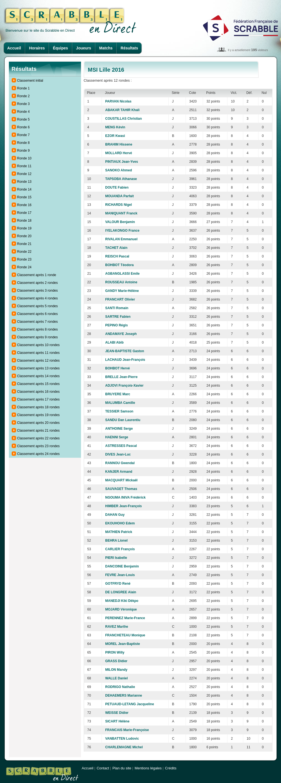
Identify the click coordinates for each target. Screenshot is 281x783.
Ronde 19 (24, 228)
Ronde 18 (24, 220)
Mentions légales (148, 768)
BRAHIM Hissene (118, 144)
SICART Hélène (117, 721)
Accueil (14, 48)
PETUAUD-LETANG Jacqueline (129, 704)
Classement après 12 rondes (38, 360)
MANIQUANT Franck (121, 213)
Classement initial (30, 80)
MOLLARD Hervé (118, 153)
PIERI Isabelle (116, 558)
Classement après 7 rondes (37, 322)
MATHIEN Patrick (118, 532)
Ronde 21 (24, 244)
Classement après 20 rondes (38, 423)
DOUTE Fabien (116, 187)
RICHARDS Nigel (118, 205)
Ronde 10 (24, 158)
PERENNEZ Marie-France (125, 618)
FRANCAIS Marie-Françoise (127, 730)
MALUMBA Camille (120, 403)
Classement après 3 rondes (37, 290)
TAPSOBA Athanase (121, 179)
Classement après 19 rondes (38, 415)
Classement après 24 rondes (38, 454)
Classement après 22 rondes (38, 438)
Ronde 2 (23, 96)
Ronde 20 (24, 236)
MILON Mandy (116, 670)
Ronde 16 (24, 205)
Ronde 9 (23, 150)
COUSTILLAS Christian (123, 119)
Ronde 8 (23, 143)
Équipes (60, 48)
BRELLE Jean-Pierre (121, 377)
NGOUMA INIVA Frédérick (125, 497)
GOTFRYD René (117, 584)
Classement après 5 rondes (37, 306)
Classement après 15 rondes (38, 384)
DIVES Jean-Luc (118, 454)
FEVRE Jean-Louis (120, 575)
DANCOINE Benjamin (122, 566)
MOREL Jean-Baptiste (122, 644)
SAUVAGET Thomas (121, 489)
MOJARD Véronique (121, 609)
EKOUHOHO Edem (120, 523)
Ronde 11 (24, 166)
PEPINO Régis (116, 325)
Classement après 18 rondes (38, 407)
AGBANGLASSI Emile (122, 274)
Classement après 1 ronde (36, 275)
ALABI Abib (114, 342)
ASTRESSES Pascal (121, 446)
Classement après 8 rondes (37, 329)
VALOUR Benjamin (120, 222)
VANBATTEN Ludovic (122, 739)
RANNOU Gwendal (120, 463)
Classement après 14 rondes (38, 376)
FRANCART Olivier (120, 299)
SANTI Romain (116, 308)
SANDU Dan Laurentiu (122, 420)
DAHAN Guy (115, 515)
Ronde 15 (24, 197)
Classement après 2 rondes (37, 283)
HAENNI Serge (116, 437)
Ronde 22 (24, 252)
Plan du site (121, 768)
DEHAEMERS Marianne (123, 695)
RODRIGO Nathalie (120, 687)
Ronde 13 (24, 182)
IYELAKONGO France (122, 230)
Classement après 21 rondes (38, 430)
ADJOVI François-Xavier (124, 385)
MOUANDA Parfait (119, 196)
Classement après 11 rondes (38, 353)
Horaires (37, 48)
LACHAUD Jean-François (125, 360)
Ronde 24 (24, 267)
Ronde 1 (23, 88)
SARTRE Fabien (117, 317)
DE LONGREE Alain (120, 592)
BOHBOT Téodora (119, 265)
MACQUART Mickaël (121, 480)
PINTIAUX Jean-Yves (121, 162)
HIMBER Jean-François (123, 506)
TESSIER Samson (119, 411)
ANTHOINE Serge (119, 429)
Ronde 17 (24, 213)
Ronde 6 (23, 127)
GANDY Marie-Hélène (122, 291)
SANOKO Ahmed (118, 170)
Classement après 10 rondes (38, 345)
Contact (103, 768)
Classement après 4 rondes (37, 298)
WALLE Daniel (116, 678)
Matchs (106, 48)
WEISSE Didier (116, 713)
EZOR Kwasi (115, 136)
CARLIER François (120, 549)
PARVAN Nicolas (118, 101)
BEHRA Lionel (116, 540)
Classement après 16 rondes (38, 392)
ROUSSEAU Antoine (121, 282)
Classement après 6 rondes (37, 314)
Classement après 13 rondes (38, 368)
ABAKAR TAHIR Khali (122, 110)
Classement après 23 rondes (38, 446)
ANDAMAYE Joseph (121, 334)
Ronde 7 (23, 135)
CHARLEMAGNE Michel (124, 747)
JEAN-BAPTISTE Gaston (124, 351)
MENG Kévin (115, 127)
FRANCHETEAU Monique (125, 635)
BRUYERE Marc (117, 394)
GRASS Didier (116, 661)
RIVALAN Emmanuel (121, 239)
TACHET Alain (116, 248)
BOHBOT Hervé (117, 368)
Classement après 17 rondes (38, 399)
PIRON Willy (114, 652)
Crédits (170, 768)
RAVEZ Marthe (116, 627)
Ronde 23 (24, 259)
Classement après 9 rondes (37, 337)
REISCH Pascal (117, 256)
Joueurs (83, 48)
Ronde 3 (23, 104)
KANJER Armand (118, 472)
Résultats (129, 48)
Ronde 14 (24, 189)
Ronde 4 (23, 112)
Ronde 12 (24, 174)
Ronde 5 (23, 119)
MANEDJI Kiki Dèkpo (121, 601)
